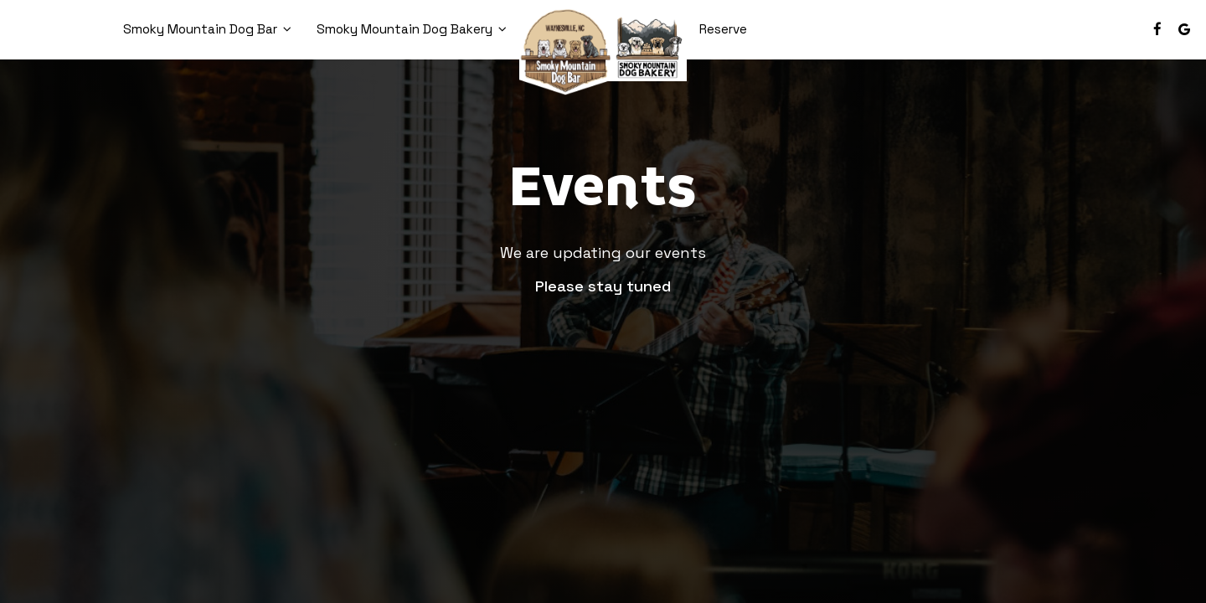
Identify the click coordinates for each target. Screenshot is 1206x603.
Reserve (723, 29)
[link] (603, 49)
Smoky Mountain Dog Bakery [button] (412, 29)
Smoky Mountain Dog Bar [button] (207, 29)
